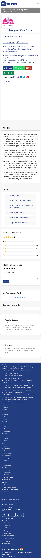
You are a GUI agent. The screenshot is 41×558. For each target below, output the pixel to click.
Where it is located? (14, 195)
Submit (6, 282)
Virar (4, 426)
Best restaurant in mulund (10, 489)
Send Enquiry (8, 73)
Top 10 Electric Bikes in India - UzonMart (13, 402)
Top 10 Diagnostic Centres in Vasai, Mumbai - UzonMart (17, 383)
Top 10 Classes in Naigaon (10, 373)
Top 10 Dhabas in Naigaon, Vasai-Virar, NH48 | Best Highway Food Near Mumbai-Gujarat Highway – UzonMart (20, 367)
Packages (5, 531)
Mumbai (5, 407)
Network (22, 42)
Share (7, 81)
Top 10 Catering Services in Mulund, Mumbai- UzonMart (17, 397)
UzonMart (23, 552)
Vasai (4, 419)
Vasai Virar (5, 414)
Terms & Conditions (8, 539)
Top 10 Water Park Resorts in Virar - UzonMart (15, 392)
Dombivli (5, 417)
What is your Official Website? (18, 217)
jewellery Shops (22, 10)
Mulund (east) (6, 455)
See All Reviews (20, 298)
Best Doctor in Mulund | (27, 348)
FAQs (4, 527)
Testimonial (6, 525)
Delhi (4, 433)
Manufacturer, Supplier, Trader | (14, 329)
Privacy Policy (6, 541)
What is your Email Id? (15, 212)
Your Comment (8, 272)
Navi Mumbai (6, 465)
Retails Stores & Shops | (13, 327)
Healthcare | (9, 323)
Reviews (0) (9, 42)
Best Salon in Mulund (8, 485)
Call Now (8, 68)
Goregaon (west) (7, 477)
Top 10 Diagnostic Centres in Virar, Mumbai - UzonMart (17, 380)
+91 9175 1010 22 (8, 505)
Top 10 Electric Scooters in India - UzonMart (14, 399)
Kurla (4, 467)
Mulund (5, 446)
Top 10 (4, 520)
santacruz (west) (7, 470)
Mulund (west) (6, 458)
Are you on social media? (16, 222)
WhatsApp (19, 68)
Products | (28, 329)
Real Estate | (18, 325)
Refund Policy (6, 543)
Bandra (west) (6, 472)
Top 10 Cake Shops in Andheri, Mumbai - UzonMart (16, 390)
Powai (4, 451)
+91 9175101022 (8, 507)
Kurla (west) (6, 448)
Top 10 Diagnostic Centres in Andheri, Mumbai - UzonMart (18, 385)
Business (12, 10)
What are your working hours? (18, 200)
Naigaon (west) (7, 463)
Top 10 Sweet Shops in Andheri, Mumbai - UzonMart (16, 387)
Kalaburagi (6, 431)
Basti (4, 409)
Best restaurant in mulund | (13, 350)
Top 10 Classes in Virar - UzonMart (12, 376)
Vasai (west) (6, 479)
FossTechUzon (25, 557)
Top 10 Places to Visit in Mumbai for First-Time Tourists (17, 371)
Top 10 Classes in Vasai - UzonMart (12, 378)
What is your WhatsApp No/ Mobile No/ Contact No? (20, 206)
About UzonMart (7, 518)
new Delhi (5, 436)
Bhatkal (5, 438)
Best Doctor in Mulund (9, 487)
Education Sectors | (28, 327)
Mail (28, 68)
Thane (4, 421)
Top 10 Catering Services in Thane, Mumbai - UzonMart (17, 395)
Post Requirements (8, 535)
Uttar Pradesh (6, 453)
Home (4, 10)
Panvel (4, 424)
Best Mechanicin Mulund (9, 492)
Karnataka (5, 429)
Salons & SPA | (18, 323)
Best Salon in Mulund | (12, 348)
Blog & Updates (7, 523)
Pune (4, 441)
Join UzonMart (6, 533)
